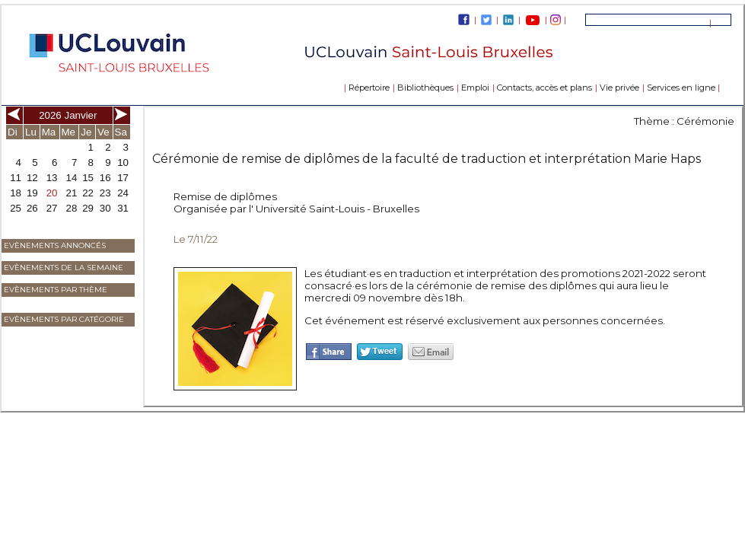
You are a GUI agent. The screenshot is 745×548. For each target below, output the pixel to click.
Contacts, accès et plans (544, 87)
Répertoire (369, 87)
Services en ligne (681, 87)
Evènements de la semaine (63, 267)
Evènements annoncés (55, 245)
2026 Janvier (68, 115)
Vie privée (619, 87)
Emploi (475, 87)
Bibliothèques (425, 87)
